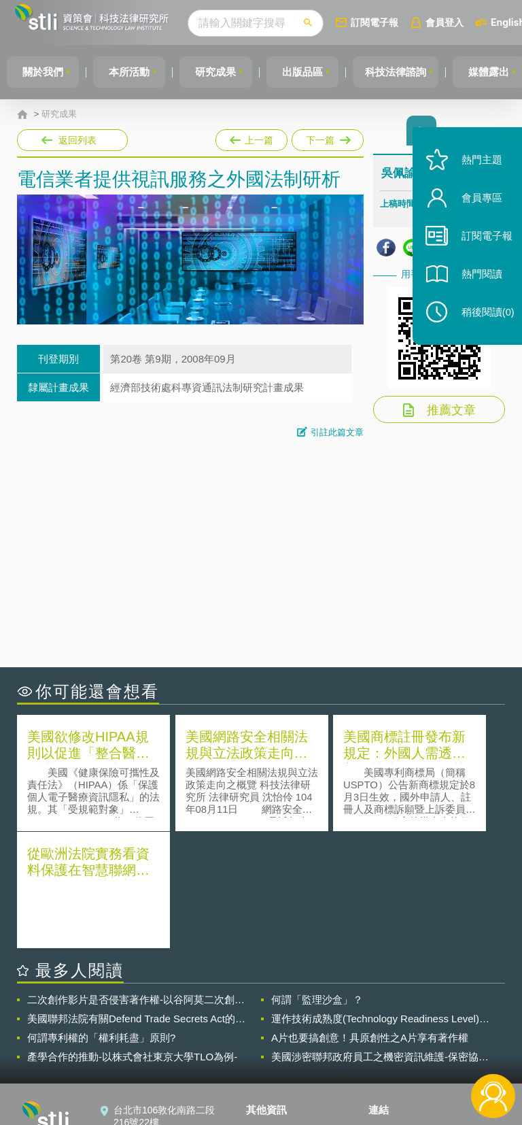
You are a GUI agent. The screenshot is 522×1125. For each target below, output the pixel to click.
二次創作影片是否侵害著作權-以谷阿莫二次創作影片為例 (136, 881)
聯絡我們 (273, 1050)
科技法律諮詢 (407, 72)
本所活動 (133, 72)
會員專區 (475, 210)
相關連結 (444, 1012)
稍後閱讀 (481, 324)
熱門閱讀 (475, 286)
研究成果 (222, 72)
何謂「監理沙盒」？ (317, 881)
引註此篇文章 (337, 432)
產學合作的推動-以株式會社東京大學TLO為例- (132, 938)
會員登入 (460, 22)
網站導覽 (273, 1069)
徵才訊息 (273, 1031)
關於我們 (44, 72)
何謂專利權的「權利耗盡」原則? (101, 919)
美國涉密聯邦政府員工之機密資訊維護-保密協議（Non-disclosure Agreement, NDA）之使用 (380, 939)
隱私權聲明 (278, 1012)
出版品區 (311, 72)
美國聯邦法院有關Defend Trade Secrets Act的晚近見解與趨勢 (136, 900)
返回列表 (77, 140)
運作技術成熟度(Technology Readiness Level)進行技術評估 (380, 900)
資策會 (391, 1012)
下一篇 (327, 137)
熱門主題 (475, 172)
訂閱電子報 (390, 22)
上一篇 (251, 137)
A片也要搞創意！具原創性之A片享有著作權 (369, 919)
